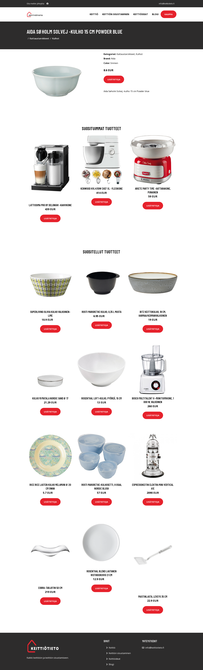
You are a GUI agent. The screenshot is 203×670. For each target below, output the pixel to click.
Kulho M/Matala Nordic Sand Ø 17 (50, 398)
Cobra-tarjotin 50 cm (50, 587)
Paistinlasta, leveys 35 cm (152, 596)
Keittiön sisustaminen (115, 14)
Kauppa (169, 14)
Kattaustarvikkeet (39, 38)
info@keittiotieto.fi (166, 3)
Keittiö (94, 14)
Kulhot (55, 38)
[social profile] (47, 3)
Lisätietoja (114, 79)
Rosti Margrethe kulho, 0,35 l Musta (101, 311)
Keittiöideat (140, 14)
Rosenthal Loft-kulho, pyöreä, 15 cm (101, 398)
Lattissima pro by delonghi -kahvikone (50, 205)
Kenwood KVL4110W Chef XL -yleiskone (102, 188)
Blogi (155, 14)
